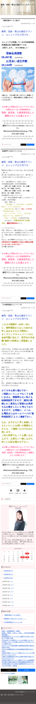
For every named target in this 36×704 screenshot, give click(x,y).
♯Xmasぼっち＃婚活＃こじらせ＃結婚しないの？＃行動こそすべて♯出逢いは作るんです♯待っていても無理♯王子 (18, 642)
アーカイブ (6, 567)
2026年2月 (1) (8, 574)
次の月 (25, 491)
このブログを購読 (9, 673)
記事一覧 (18, 493)
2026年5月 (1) (8, 570)
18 (27, 557)
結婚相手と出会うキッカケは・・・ (14, 151)
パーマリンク (7, 144)
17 (22, 557)
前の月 (11, 491)
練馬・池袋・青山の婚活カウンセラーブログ (18, 6)
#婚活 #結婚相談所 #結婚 (11, 631)
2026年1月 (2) (8, 578)
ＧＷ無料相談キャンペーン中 (12, 304)
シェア (24, 145)
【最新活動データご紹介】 (11, 20)
